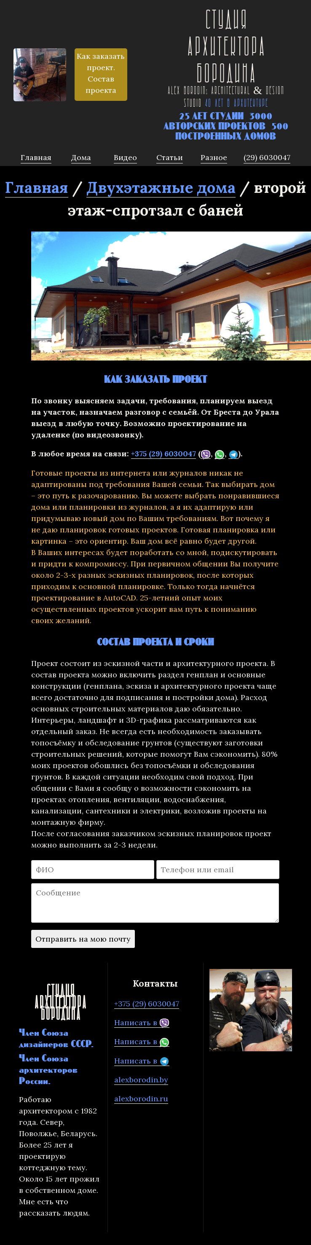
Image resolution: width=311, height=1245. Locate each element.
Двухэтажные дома (161, 187)
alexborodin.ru (141, 1098)
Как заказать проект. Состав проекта (101, 73)
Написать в (141, 1023)
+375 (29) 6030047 (163, 453)
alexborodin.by (141, 1079)
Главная (36, 187)
